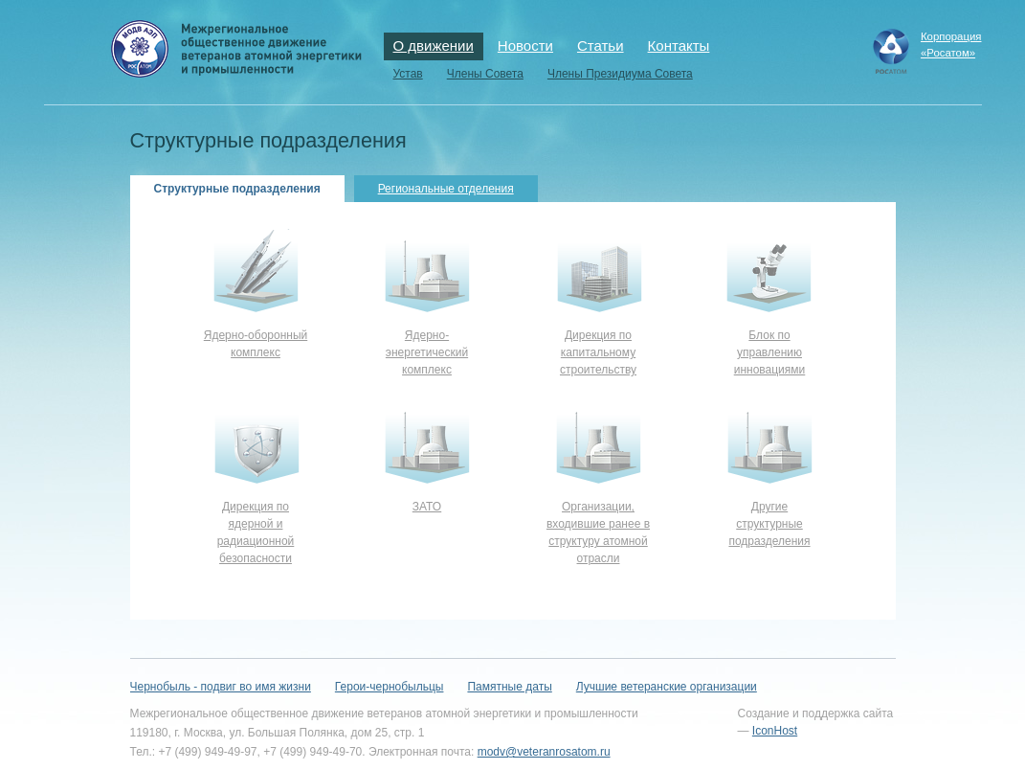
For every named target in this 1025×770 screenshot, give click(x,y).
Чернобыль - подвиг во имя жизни (220, 686)
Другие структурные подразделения (769, 524)
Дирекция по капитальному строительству (598, 352)
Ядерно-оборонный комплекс (255, 343)
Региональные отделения (446, 188)
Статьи (600, 45)
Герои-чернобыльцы (389, 686)
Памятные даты (509, 686)
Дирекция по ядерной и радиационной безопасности (256, 532)
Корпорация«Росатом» (951, 44)
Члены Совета (485, 73)
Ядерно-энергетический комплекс (427, 352)
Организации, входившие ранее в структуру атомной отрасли (598, 532)
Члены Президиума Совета (620, 73)
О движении (433, 45)
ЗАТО (426, 506)
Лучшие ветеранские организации (666, 686)
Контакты (679, 45)
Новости (525, 45)
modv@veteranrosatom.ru (544, 752)
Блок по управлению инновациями (770, 352)
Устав (408, 73)
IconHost (774, 730)
